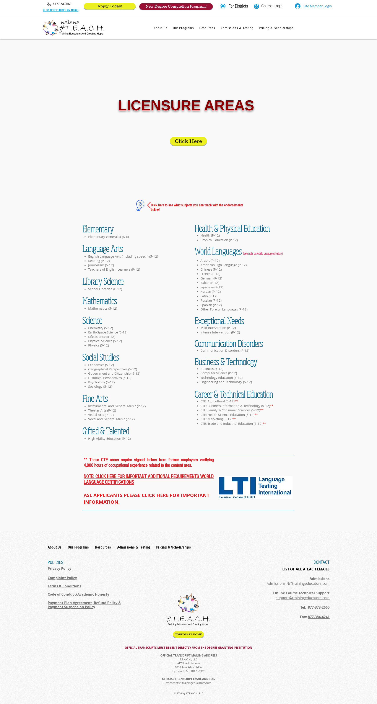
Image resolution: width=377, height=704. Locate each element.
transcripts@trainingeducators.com (188, 683)
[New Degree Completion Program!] (176, 6)
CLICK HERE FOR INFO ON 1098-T (60, 10)
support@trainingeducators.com (303, 597)
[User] (256, 6)
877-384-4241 (319, 616)
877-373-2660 (319, 607)
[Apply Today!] (110, 6)
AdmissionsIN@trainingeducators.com (298, 583)
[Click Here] (188, 141)
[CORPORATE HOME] (188, 634)
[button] (223, 6)
